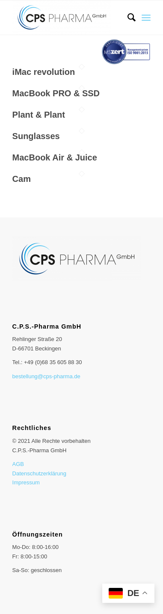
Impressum (26, 482)
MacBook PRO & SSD (56, 93)
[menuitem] (127, 17)
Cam (21, 179)
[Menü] (146, 17)
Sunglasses (36, 136)
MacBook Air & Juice (54, 157)
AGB (18, 464)
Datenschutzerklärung (39, 473)
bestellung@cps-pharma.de (46, 376)
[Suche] (127, 17)
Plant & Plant (38, 114)
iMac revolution (43, 72)
